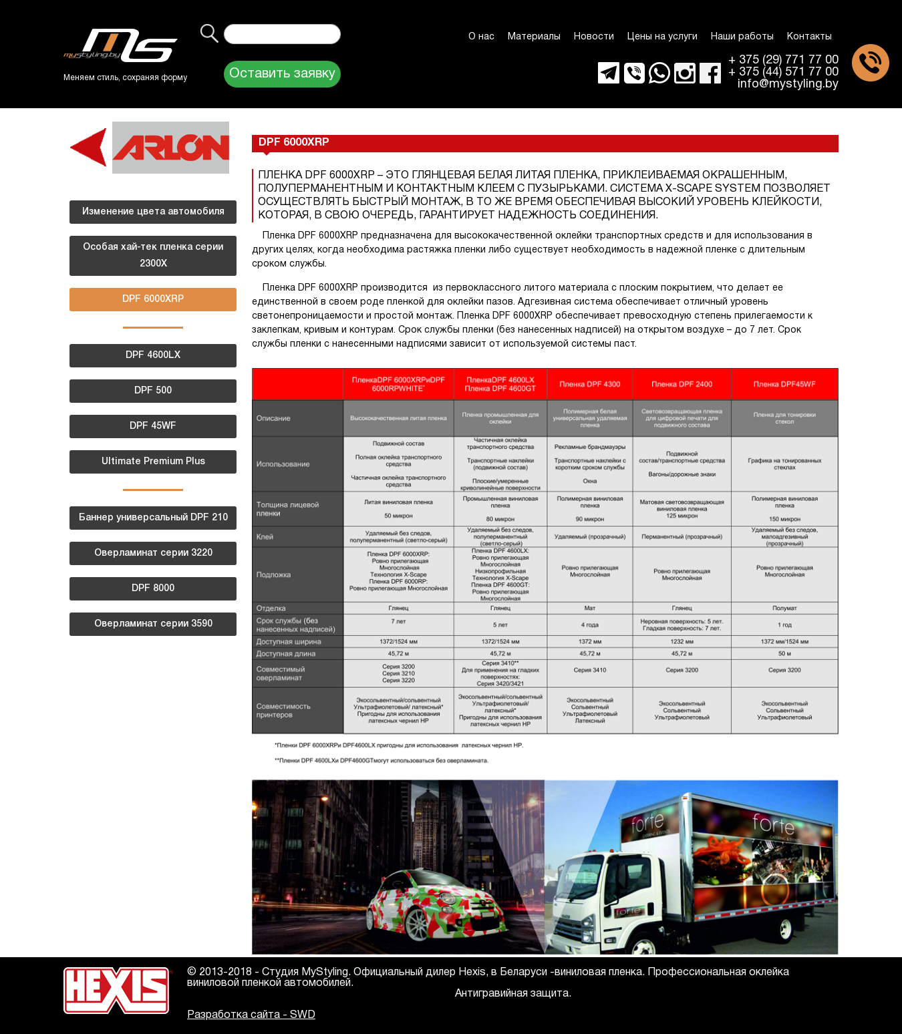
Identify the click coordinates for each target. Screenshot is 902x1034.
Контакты (809, 37)
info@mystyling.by (788, 84)
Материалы (534, 37)
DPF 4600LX (153, 355)
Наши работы (742, 37)
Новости (594, 37)
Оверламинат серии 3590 (153, 624)
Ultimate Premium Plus (153, 462)
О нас (481, 37)
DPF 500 (153, 391)
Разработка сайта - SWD (251, 1015)
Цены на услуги (662, 37)
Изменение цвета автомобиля (153, 212)
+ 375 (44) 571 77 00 (783, 72)
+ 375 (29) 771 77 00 (783, 60)
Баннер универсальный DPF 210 (153, 518)
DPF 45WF (153, 426)
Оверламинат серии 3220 (153, 553)
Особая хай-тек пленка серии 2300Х (153, 256)
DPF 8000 (153, 588)
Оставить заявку (282, 74)
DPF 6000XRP (153, 299)
